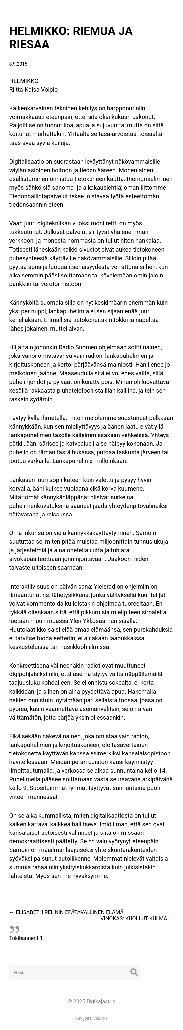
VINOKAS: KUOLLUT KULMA (137, 918)
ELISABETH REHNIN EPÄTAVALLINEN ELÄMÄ (66, 912)
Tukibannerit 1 (26, 938)
